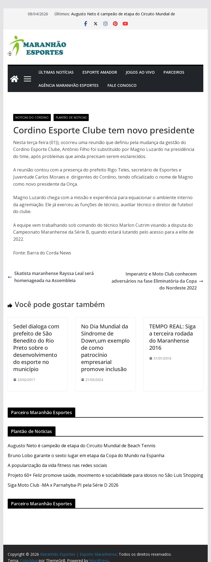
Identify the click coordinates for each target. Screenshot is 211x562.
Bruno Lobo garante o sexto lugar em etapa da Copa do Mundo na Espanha (86, 455)
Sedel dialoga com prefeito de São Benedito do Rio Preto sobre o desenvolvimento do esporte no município (36, 348)
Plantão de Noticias (71, 117)
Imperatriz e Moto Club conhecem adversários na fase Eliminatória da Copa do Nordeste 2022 (157, 281)
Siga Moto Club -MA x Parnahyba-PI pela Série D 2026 (63, 485)
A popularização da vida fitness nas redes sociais (57, 465)
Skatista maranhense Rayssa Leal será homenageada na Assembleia (51, 276)
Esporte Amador (99, 72)
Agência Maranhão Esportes (68, 85)
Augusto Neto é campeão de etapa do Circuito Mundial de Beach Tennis (82, 446)
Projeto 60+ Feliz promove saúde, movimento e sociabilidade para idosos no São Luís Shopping (105, 475)
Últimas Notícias (56, 72)
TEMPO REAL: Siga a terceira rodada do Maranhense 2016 (172, 337)
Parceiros (173, 72)
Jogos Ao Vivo (140, 72)
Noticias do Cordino (32, 117)
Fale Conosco (122, 85)
